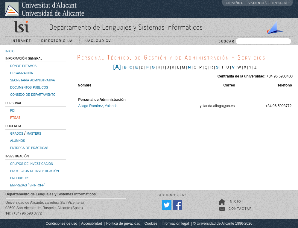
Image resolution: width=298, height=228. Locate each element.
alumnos (17, 140)
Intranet (21, 40)
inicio (10, 50)
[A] (117, 67)
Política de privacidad (123, 223)
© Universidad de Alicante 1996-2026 (222, 223)
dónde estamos (23, 65)
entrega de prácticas (29, 147)
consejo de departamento (33, 94)
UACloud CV (100, 40)
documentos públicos (29, 87)
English (280, 2)
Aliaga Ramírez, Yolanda (98, 106)
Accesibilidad (91, 223)
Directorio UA (58, 40)
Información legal (175, 223)
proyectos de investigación (34, 170)
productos (19, 177)
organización (21, 72)
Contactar (240, 208)
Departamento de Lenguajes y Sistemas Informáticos (126, 26)
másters (34, 133)
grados (16, 133)
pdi (12, 110)
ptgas (15, 117)
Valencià (257, 2)
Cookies (151, 223)
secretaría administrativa (32, 79)
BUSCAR (254, 41)
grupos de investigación (31, 163)
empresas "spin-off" (27, 185)
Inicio (235, 201)
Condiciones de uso (61, 223)
